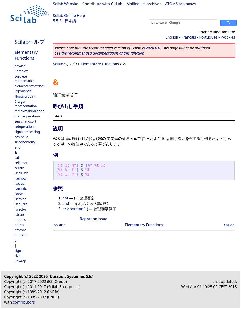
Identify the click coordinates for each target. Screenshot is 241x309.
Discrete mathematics (24, 78)
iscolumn (21, 173)
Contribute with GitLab (102, 3)
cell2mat (21, 162)
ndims (19, 225)
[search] (182, 23)
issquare (21, 204)
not (65, 198)
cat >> (229, 224)
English (171, 37)
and (17, 147)
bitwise (20, 66)
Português (208, 37)
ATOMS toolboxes (180, 3)
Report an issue (93, 218)
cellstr (19, 168)
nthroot (20, 230)
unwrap (20, 261)
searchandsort (25, 121)
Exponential (23, 91)
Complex (21, 71)
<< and (60, 224)
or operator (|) (75, 208)
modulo (20, 219)
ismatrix (21, 188)
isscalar (20, 199)
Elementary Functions (26, 55)
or (16, 240)
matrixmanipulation (29, 111)
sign (18, 250)
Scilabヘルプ (30, 41)
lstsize (19, 214)
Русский (228, 37)
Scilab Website (65, 3)
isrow (19, 194)
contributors (24, 302)
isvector (20, 209)
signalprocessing (27, 131)
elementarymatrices (30, 86)
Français (188, 37)
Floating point (25, 96)
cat (17, 157)
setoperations (25, 126)
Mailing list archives (143, 3)
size (17, 256)
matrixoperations (27, 116)
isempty (21, 178)
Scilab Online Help (69, 15)
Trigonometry (25, 142)
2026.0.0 (153, 48)
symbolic (21, 137)
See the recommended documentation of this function (99, 53)
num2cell (21, 235)
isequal (20, 183)
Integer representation (26, 103)
